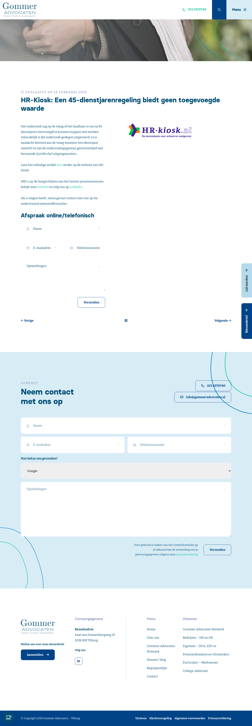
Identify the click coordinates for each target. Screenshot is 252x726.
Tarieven (141, 718)
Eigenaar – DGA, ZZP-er (199, 646)
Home (151, 629)
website (43, 187)
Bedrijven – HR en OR (198, 637)
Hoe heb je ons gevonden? (39, 458)
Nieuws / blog (156, 659)
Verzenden (91, 302)
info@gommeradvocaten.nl (202, 397)
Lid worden (246, 280)
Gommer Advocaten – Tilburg (61, 718)
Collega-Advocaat (195, 671)
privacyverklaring (187, 554)
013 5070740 (213, 385)
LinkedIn (76, 187)
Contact (152, 676)
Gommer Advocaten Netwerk (203, 629)
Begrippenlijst (157, 668)
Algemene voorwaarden (190, 718)
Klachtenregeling (160, 718)
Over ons (153, 637)
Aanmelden (38, 655)
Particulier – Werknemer (200, 662)
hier (60, 165)
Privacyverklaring (219, 718)
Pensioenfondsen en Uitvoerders (206, 654)
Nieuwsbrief (246, 321)
